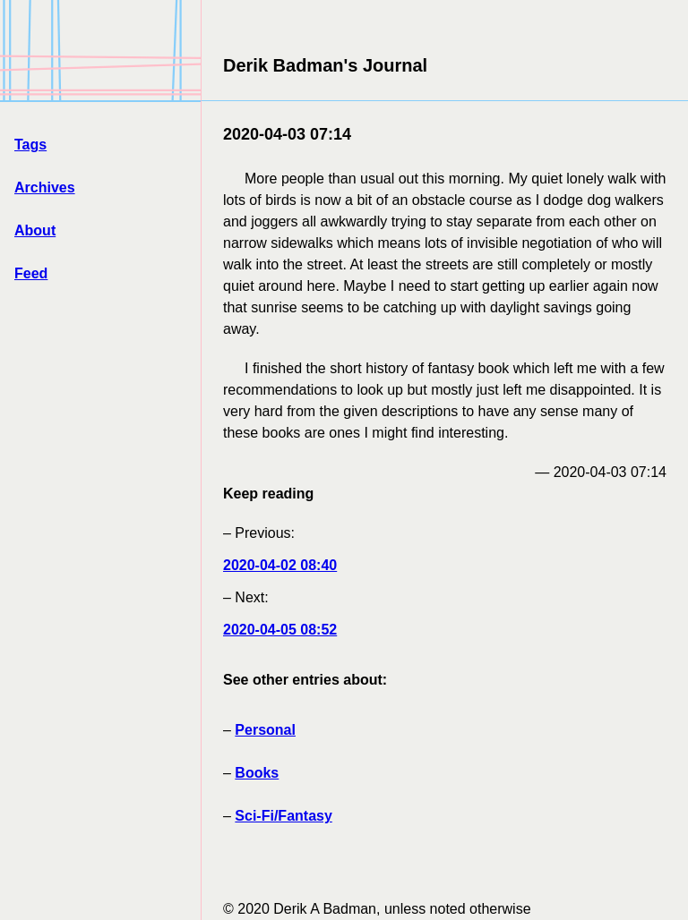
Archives (44, 187)
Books (257, 772)
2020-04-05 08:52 (280, 629)
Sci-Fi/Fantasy (283, 815)
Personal (265, 729)
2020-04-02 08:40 (280, 565)
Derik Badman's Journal (325, 65)
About (35, 230)
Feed (30, 273)
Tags (30, 144)
